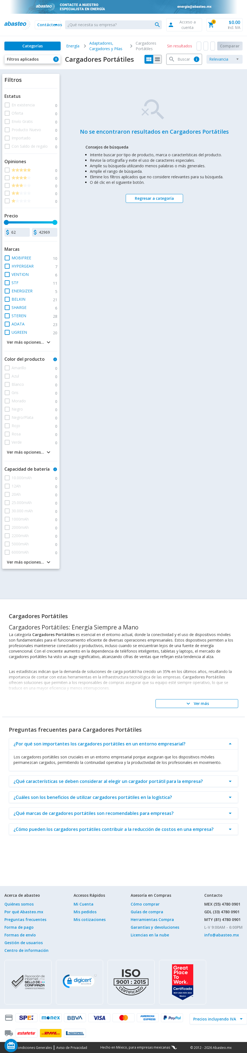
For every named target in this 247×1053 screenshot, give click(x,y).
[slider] (6, 222)
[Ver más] (196, 703)
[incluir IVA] (215, 1019)
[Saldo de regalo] (27, 1045)
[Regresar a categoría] (154, 198)
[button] (48, 24)
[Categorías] (32, 46)
